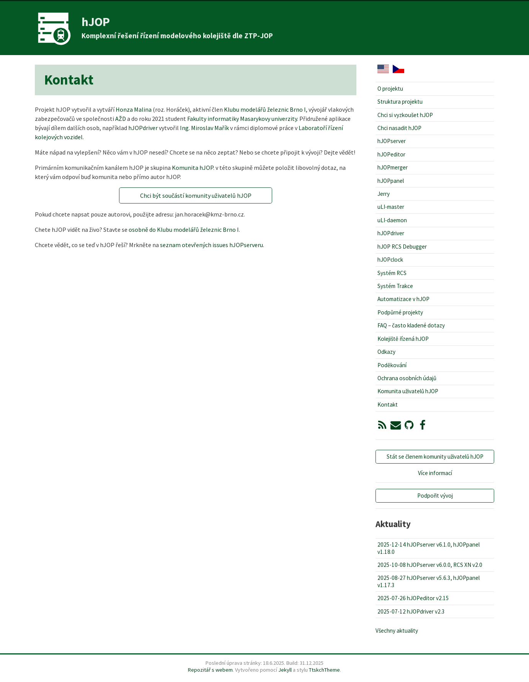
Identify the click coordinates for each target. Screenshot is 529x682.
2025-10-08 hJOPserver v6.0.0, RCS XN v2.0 (429, 564)
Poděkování (392, 365)
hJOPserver (391, 141)
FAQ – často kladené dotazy (411, 325)
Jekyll (285, 669)
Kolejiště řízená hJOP (403, 338)
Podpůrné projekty (400, 312)
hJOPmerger (392, 167)
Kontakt (387, 404)
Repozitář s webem (210, 669)
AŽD (120, 118)
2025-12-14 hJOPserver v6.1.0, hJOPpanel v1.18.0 (428, 548)
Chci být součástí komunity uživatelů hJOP (195, 195)
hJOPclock (390, 259)
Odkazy (386, 351)
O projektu (390, 88)
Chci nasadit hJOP (399, 128)
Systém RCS (392, 273)
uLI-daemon (392, 220)
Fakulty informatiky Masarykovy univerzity (242, 118)
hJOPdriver (143, 128)
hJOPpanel (390, 180)
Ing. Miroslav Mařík (204, 128)
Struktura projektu (400, 101)
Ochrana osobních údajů (406, 378)
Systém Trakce (395, 286)
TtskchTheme (324, 669)
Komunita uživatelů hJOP (407, 391)
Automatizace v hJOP (403, 299)
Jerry (383, 193)
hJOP (96, 22)
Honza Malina (134, 109)
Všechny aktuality (397, 630)
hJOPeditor (391, 154)
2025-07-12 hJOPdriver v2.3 (411, 611)
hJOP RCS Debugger (402, 246)
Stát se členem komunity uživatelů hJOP (435, 456)
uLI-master (390, 206)
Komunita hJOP (192, 167)
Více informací (435, 473)
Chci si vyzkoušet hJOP (405, 115)
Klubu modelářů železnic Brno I (265, 109)
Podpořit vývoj (435, 495)
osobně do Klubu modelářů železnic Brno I (184, 229)
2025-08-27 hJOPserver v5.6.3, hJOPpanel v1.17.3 (428, 581)
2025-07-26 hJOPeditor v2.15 (413, 598)
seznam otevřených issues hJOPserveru (211, 245)
